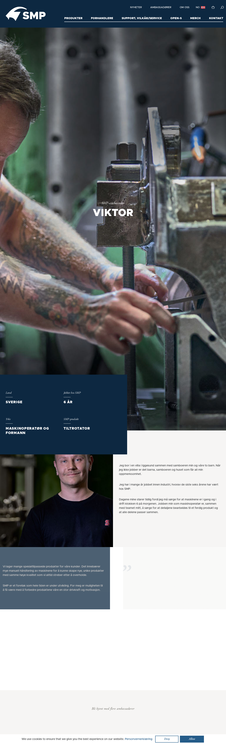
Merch (195, 18)
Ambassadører (160, 7)
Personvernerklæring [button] (138, 739)
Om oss (184, 7)
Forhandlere (102, 18)
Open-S (176, 18)
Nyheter (136, 7)
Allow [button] (192, 739)
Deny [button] (167, 739)
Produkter (73, 18)
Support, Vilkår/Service (142, 18)
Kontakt (216, 18)
